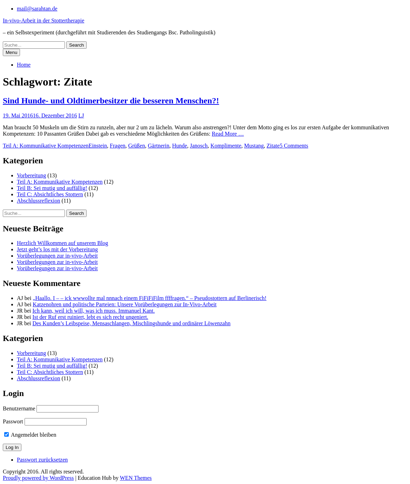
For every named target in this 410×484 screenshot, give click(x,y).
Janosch (199, 146)
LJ (81, 115)
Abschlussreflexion (38, 201)
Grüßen (136, 146)
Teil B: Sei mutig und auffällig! (52, 188)
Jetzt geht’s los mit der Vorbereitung (57, 249)
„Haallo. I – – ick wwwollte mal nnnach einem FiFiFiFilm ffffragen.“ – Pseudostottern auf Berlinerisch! (150, 298)
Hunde (179, 146)
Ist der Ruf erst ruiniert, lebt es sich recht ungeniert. (90, 317)
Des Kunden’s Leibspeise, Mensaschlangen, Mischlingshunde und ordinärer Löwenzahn (131, 323)
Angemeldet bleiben (30, 435)
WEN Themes (136, 478)
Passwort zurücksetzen (42, 460)
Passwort (13, 421)
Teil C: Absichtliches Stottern (50, 194)
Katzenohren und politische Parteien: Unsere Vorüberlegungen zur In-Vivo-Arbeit (124, 304)
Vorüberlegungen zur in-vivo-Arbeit (57, 256)
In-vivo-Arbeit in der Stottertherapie (43, 20)
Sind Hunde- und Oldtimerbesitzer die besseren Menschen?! (111, 100)
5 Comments (294, 146)
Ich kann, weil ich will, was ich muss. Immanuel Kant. (93, 311)
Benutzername (19, 408)
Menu (11, 52)
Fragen (117, 146)
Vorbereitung (31, 175)
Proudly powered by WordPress (38, 478)
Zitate (273, 146)
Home (24, 65)
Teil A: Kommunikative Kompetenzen (46, 146)
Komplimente (225, 146)
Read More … (228, 134)
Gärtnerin (158, 146)
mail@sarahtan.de (37, 9)
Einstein (98, 146)
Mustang (254, 146)
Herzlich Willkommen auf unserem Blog (62, 243)
